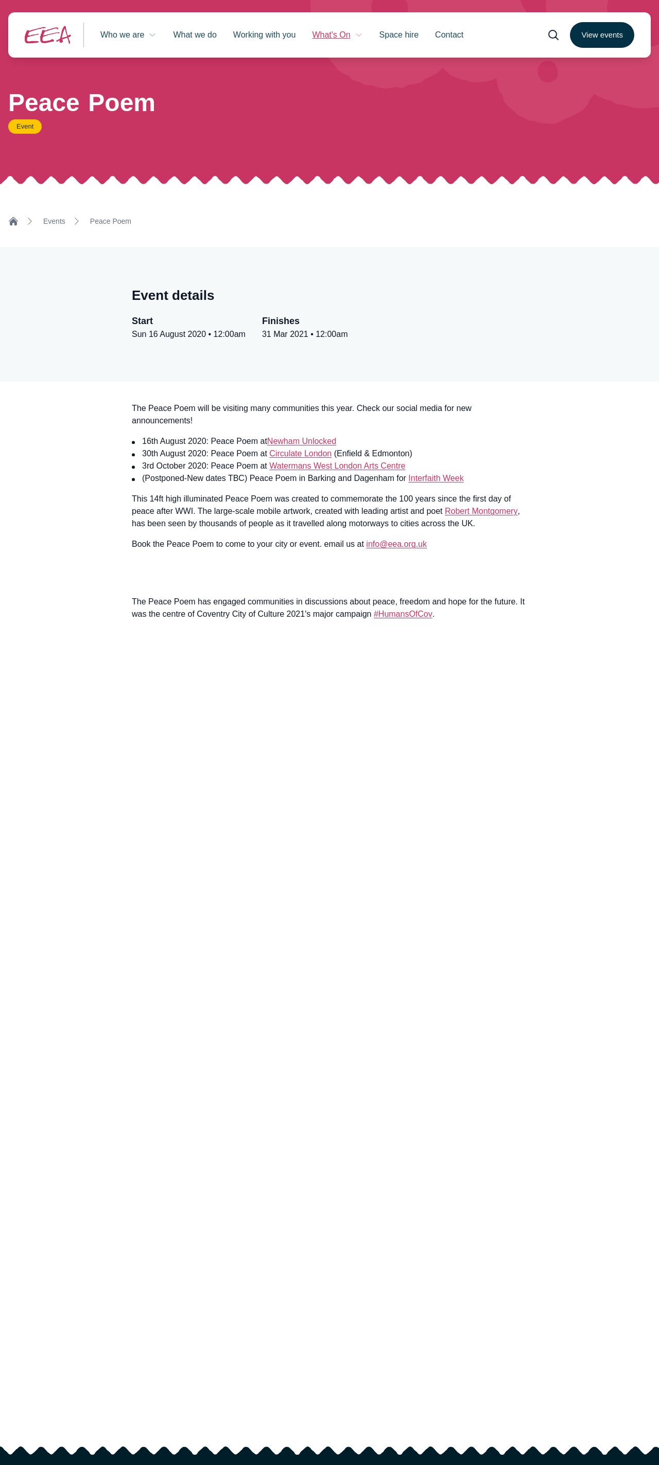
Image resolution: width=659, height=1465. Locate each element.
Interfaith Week (435, 478)
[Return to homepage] (48, 35)
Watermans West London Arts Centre (337, 465)
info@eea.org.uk (396, 544)
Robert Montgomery (481, 511)
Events (54, 221)
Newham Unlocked (301, 441)
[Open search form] (553, 35)
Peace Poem (110, 221)
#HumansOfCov (403, 614)
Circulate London (300, 453)
